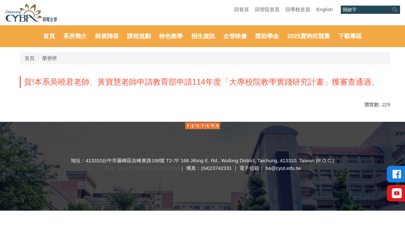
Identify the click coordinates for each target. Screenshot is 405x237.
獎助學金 (267, 36)
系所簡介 (75, 36)
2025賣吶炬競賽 (308, 36)
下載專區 (350, 36)
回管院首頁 (267, 9)
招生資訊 (203, 36)
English (324, 9)
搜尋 (395, 10)
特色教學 (171, 36)
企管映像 (235, 36)
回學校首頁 (297, 9)
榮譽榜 (49, 58)
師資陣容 (107, 36)
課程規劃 (139, 36)
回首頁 (241, 9)
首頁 (49, 36)
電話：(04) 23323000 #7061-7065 (142, 168)
